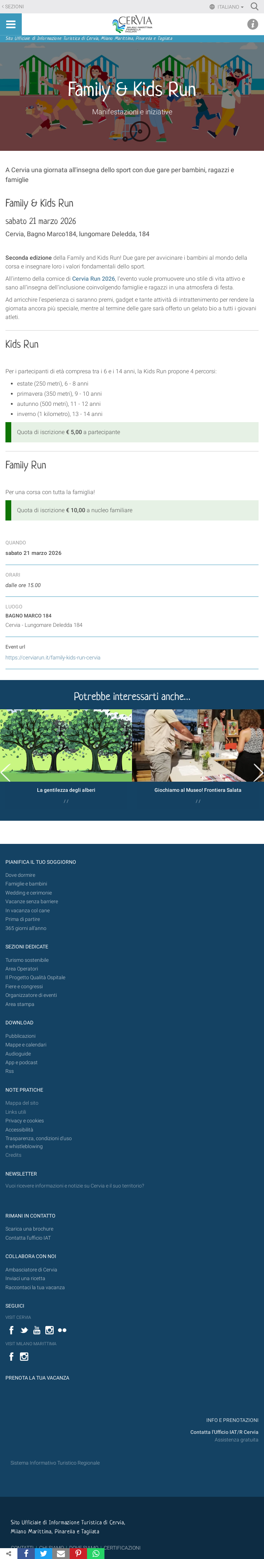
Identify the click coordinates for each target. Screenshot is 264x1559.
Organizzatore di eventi (31, 995)
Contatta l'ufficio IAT (28, 1238)
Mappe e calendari (25, 1045)
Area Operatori (21, 969)
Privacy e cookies (24, 1121)
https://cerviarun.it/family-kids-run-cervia (52, 657)
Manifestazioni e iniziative (132, 111)
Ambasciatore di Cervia (31, 1270)
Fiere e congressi (24, 987)
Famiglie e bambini (26, 884)
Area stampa (19, 1004)
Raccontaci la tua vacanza (35, 1287)
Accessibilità (19, 1130)
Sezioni (14, 6)
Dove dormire (20, 875)
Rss (9, 1071)
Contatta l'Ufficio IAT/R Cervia (224, 1432)
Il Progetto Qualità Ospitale (35, 977)
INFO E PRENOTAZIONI (232, 1420)
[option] (66, 759)
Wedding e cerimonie (28, 893)
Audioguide (18, 1054)
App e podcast (21, 1062)
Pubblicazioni (20, 1036)
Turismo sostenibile (27, 960)
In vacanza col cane (27, 911)
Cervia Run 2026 (93, 278)
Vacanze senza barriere (31, 902)
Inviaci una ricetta (25, 1278)
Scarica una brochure (29, 1229)
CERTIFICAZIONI (122, 1548)
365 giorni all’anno (25, 928)
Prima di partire (22, 919)
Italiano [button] (230, 7)
